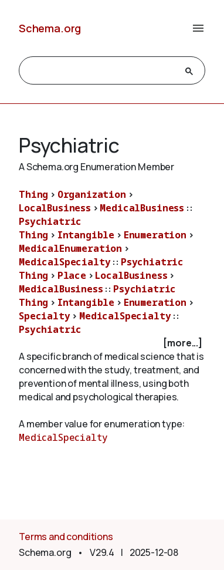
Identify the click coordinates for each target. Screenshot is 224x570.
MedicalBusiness (142, 207)
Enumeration (155, 234)
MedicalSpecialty (64, 261)
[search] (101, 71)
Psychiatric (50, 221)
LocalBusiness (55, 207)
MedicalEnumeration (70, 248)
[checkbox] (112, 343)
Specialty (44, 315)
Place (71, 275)
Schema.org (50, 28)
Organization (91, 194)
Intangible (85, 234)
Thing (33, 194)
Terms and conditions (66, 536)
